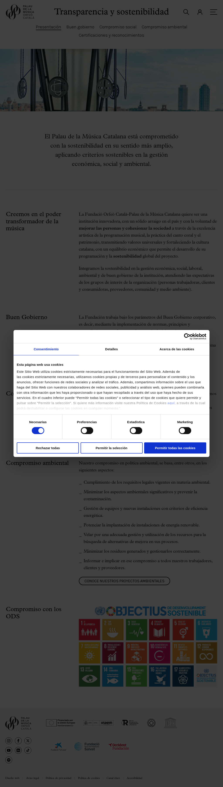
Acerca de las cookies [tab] (177, 349)
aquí (171, 403)
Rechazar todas (48, 448)
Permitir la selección (111, 448)
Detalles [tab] (111, 349)
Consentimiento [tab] (46, 349)
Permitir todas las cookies (175, 448)
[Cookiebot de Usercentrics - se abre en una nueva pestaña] (187, 336)
